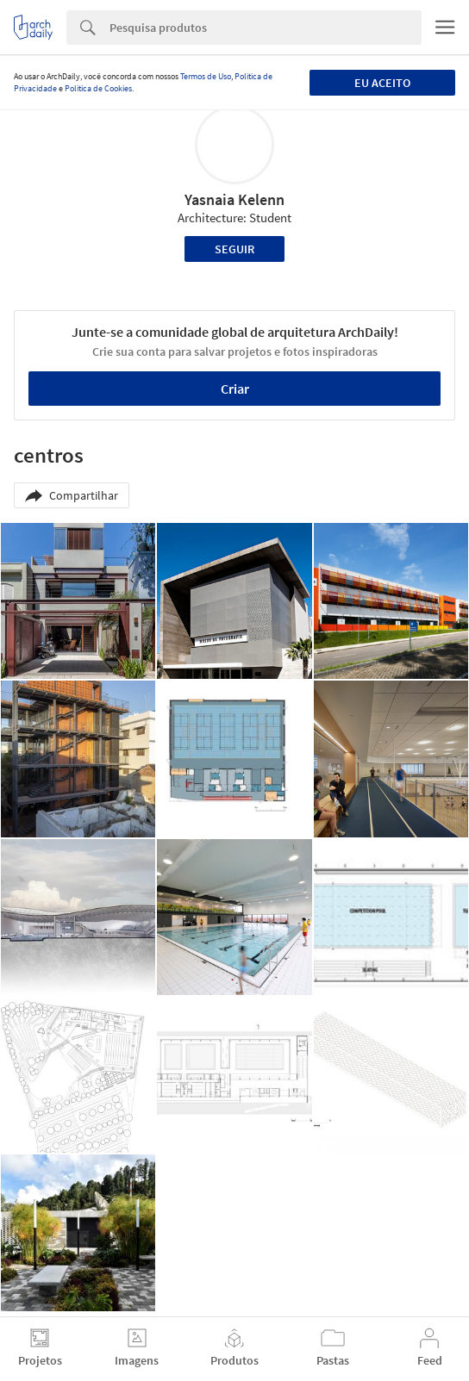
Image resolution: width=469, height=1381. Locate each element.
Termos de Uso (205, 76)
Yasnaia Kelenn (234, 199)
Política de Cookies (98, 88)
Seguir (234, 249)
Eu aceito (382, 82)
